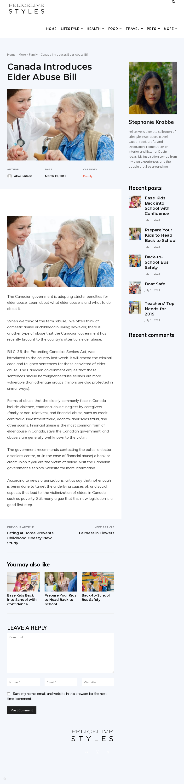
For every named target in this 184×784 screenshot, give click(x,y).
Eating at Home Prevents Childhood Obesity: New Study (30, 538)
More (171, 29)
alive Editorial (23, 176)
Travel (134, 29)
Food (115, 29)
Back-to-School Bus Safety (96, 598)
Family (33, 55)
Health (96, 29)
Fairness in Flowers (96, 533)
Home (51, 29)
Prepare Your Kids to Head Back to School (58, 600)
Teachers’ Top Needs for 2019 (159, 290)
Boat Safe (154, 269)
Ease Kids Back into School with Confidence (22, 600)
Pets (153, 29)
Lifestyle (72, 29)
